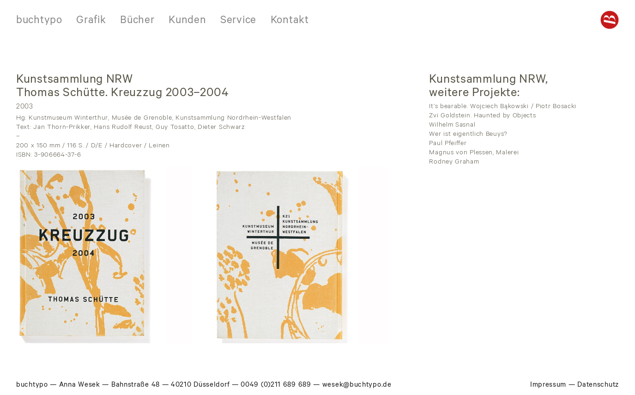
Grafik (91, 21)
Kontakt (290, 21)
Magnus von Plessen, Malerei (474, 153)
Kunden (187, 21)
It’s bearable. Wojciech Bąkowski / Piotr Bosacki (502, 107)
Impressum (548, 385)
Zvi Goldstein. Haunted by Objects (482, 116)
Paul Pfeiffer (447, 144)
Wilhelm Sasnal (452, 125)
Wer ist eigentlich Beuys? (468, 135)
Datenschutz (598, 385)
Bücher (137, 21)
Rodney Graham (454, 162)
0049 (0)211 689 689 (276, 385)
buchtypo (39, 21)
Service (238, 21)
